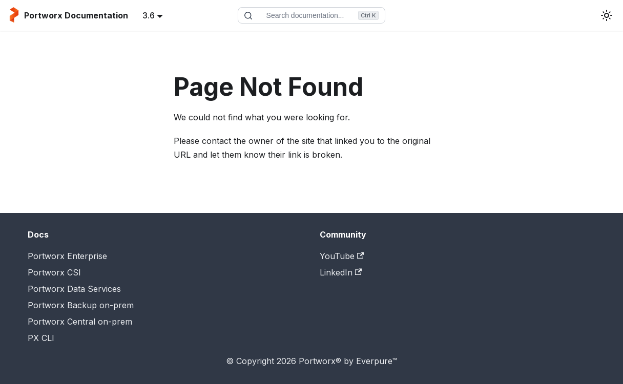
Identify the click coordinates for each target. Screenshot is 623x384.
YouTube (342, 256)
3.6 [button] (148, 15)
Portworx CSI (54, 272)
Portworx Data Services (74, 289)
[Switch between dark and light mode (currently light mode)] (606, 15)
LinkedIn (341, 272)
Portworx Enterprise (67, 256)
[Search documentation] (311, 15)
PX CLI (41, 338)
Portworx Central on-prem (80, 321)
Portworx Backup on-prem (81, 305)
